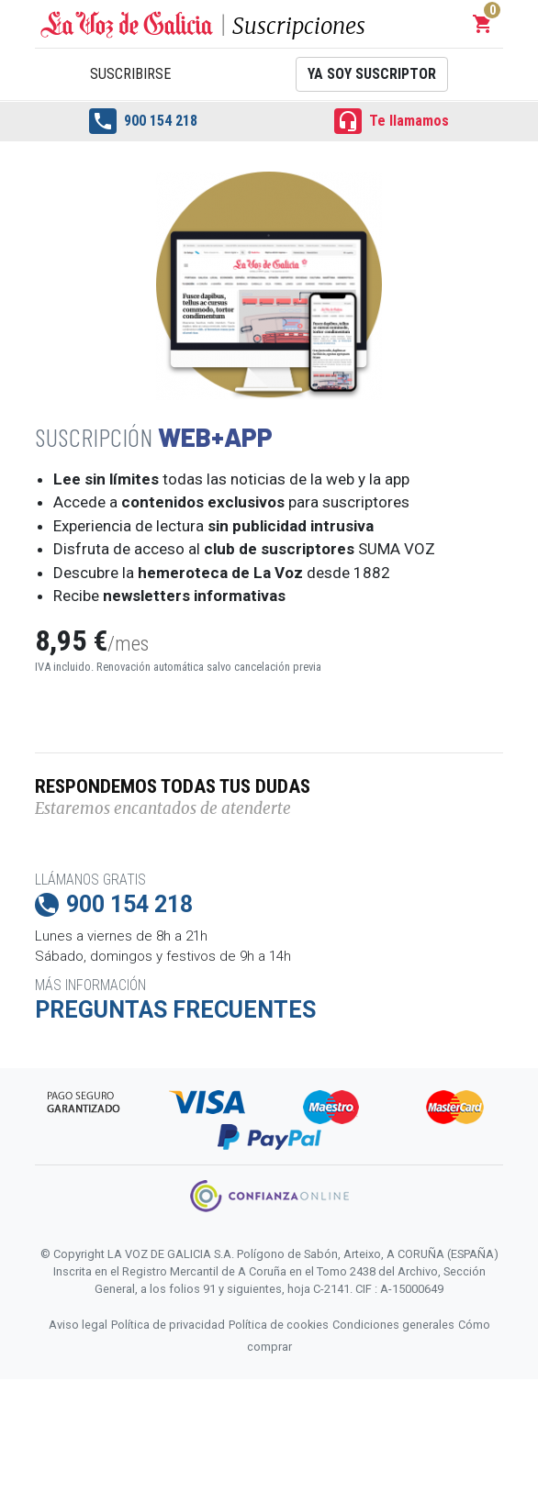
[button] (483, 24)
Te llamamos (391, 121)
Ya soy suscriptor (372, 74)
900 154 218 (143, 121)
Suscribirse (130, 74)
